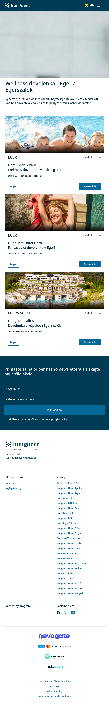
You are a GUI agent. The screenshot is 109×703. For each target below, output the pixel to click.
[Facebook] (58, 612)
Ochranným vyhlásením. (54, 419)
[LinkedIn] (73, 612)
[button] (98, 6)
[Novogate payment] (54, 636)
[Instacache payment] (54, 666)
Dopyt (13, 186)
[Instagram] (65, 612)
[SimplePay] (54, 656)
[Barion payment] (54, 646)
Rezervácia (90, 186)
